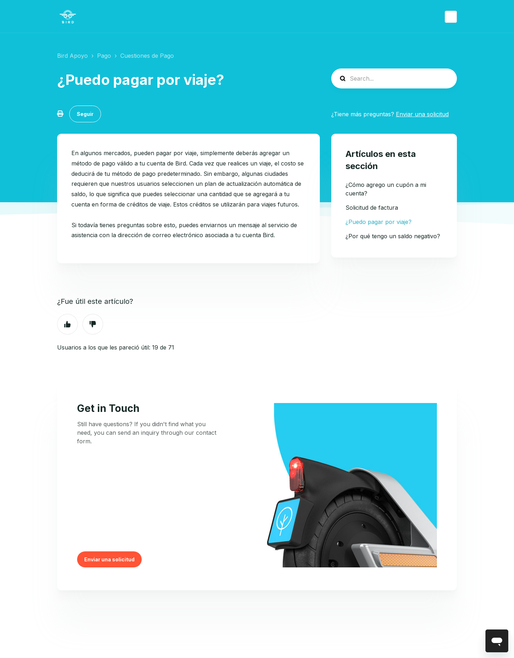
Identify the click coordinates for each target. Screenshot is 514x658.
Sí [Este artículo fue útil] (67, 324)
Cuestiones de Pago (147, 55)
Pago (104, 55)
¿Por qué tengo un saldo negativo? (393, 236)
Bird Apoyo (72, 55)
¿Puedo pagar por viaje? (379, 221)
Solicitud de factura (372, 207)
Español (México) (451, 17)
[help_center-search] (394, 78)
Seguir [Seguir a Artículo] (85, 114)
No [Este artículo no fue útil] (92, 324)
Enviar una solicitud (422, 114)
